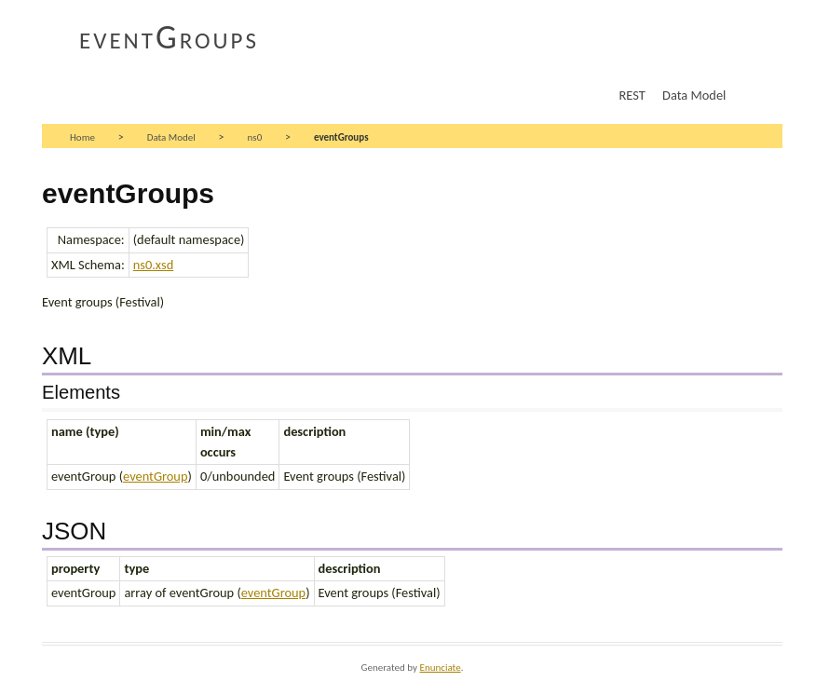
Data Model (694, 95)
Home (82, 137)
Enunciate (440, 667)
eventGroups (169, 37)
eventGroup (155, 476)
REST (632, 95)
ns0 (255, 137)
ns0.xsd (153, 264)
